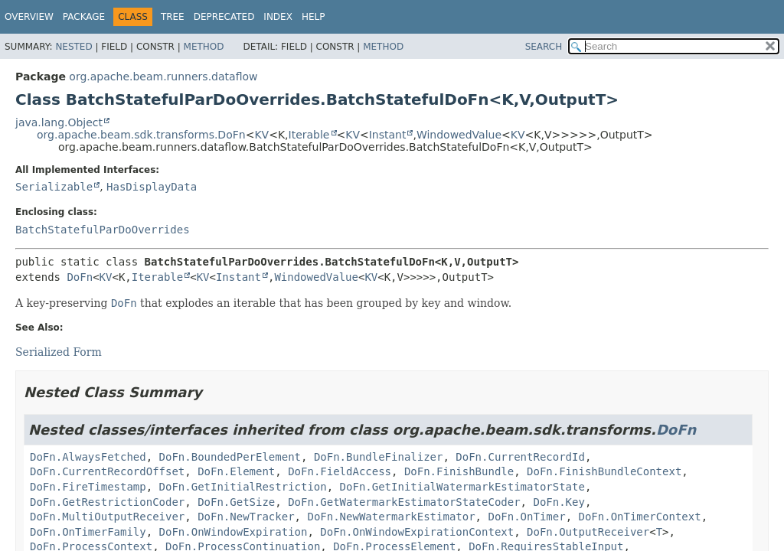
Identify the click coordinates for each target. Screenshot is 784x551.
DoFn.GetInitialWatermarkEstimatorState (462, 487)
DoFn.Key (558, 502)
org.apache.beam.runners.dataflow (163, 76)
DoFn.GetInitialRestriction (243, 487)
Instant (388, 135)
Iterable (309, 135)
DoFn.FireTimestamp (88, 487)
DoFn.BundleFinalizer (378, 457)
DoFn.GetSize (236, 502)
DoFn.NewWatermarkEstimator (391, 516)
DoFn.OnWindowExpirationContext (417, 532)
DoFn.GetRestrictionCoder (107, 502)
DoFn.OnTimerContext (639, 516)
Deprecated (224, 16)
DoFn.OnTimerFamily (88, 532)
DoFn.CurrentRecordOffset (107, 471)
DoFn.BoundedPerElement (230, 457)
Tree (173, 16)
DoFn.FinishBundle (459, 471)
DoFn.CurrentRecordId (520, 457)
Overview (29, 16)
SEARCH (544, 46)
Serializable (54, 187)
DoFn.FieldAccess (339, 471)
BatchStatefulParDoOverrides (102, 229)
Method (204, 46)
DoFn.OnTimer (526, 516)
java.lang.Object (59, 122)
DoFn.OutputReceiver (588, 532)
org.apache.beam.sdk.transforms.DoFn (141, 135)
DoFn (80, 277)
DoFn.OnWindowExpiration (233, 532)
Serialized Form (58, 352)
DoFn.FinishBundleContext (604, 471)
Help (313, 16)
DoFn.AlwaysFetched (88, 457)
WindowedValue (458, 135)
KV (261, 135)
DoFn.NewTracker (246, 516)
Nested (73, 46)
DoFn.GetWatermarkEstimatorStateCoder (404, 502)
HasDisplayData (151, 187)
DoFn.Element (236, 471)
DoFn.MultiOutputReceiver (107, 516)
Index (277, 16)
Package (84, 16)
